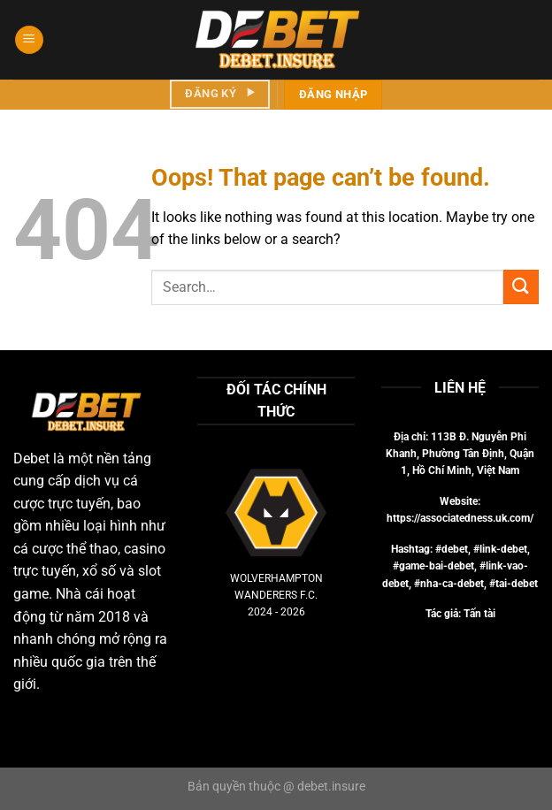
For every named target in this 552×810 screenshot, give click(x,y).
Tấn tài (479, 614)
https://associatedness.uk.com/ (460, 518)
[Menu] (29, 40)
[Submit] (521, 287)
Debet (31, 458)
